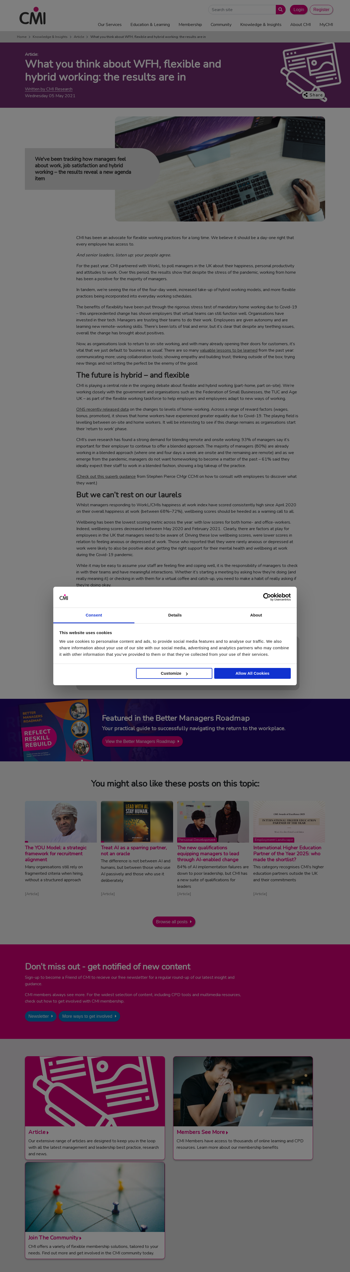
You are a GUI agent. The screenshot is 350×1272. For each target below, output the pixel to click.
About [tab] (256, 615)
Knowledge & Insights (50, 36)
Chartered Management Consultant (284, 1207)
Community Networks (181, 1207)
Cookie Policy (261, 1259)
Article (79, 36)
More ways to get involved (87, 1016)
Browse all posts (172, 921)
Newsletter (38, 1016)
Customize (174, 673)
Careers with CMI (178, 1213)
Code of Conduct (230, 1259)
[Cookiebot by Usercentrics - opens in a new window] (267, 597)
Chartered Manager (270, 1200)
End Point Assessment (272, 1193)
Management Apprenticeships (279, 1187)
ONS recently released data (102, 409)
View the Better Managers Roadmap (140, 741)
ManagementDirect (269, 1213)
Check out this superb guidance (107, 477)
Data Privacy (287, 1259)
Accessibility (313, 1259)
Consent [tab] (94, 615)
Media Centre (174, 1193)
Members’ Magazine (270, 1220)
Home (22, 36)
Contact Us (173, 1187)
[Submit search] (279, 9)
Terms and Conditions (194, 1259)
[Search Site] (242, 9)
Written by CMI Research (48, 89)
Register (321, 9)
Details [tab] (175, 615)
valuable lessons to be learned (228, 350)
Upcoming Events (178, 1200)
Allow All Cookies (252, 673)
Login (298, 9)
